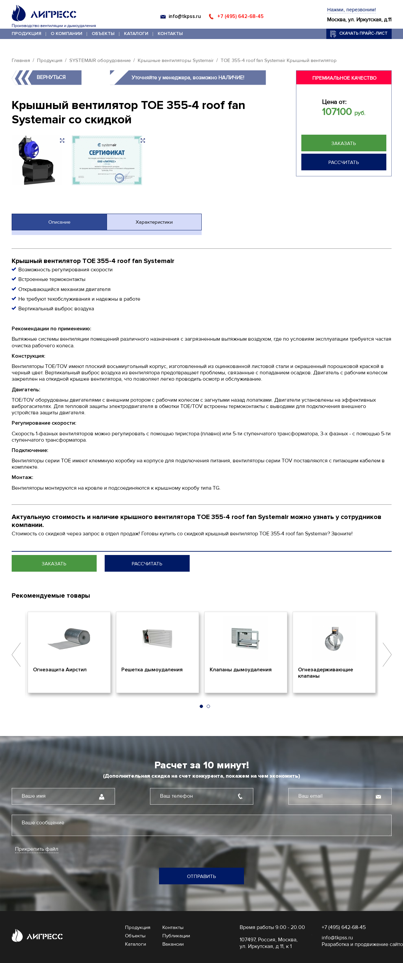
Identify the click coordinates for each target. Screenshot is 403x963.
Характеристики (154, 222)
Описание (59, 222)
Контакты (170, 33)
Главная (21, 60)
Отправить (201, 876)
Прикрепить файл (36, 849)
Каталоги (136, 33)
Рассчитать (343, 162)
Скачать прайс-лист (363, 33)
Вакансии (173, 944)
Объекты (103, 33)
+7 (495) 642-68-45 (240, 16)
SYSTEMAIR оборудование (100, 60)
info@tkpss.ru (185, 16)
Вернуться (51, 77)
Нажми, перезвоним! (351, 9)
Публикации (176, 936)
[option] (69, 652)
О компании (66, 33)
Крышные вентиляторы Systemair (176, 60)
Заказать (343, 143)
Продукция (26, 33)
